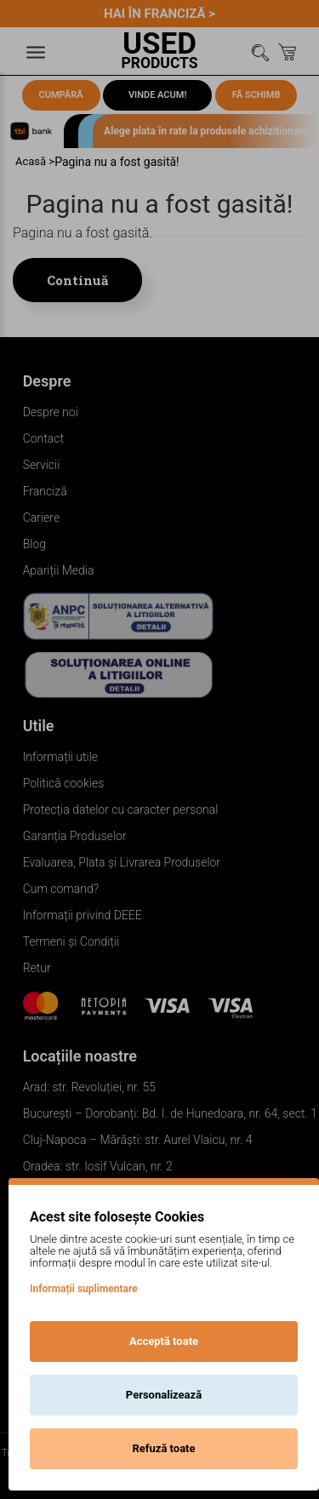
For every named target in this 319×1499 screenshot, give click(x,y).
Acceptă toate (163, 1341)
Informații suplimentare (84, 1289)
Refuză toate (163, 1448)
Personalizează (164, 1394)
